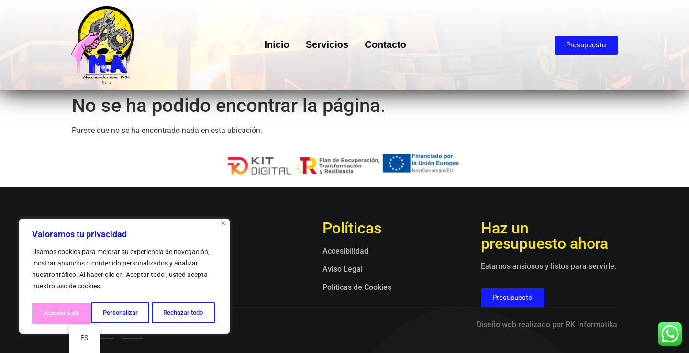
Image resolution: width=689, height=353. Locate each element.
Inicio (275, 45)
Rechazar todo (124, 313)
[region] (124, 278)
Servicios (327, 45)
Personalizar (60, 313)
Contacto (389, 45)
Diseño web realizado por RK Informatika (547, 324)
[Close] (223, 226)
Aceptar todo (188, 313)
